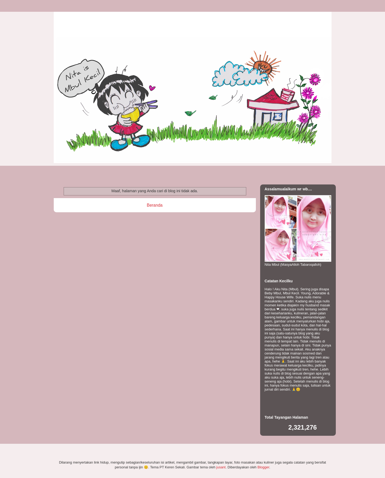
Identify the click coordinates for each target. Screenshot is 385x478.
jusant (221, 467)
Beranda (155, 205)
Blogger (263, 467)
